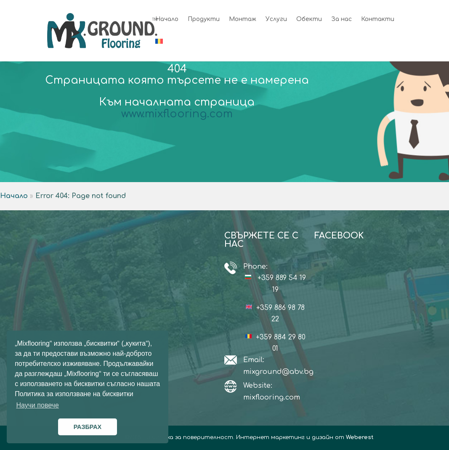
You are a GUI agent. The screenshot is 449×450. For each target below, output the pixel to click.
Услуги (276, 19)
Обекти (309, 19)
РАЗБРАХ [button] (87, 427)
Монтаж (242, 19)
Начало (166, 19)
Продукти (204, 19)
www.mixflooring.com (177, 114)
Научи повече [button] (37, 405)
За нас (341, 19)
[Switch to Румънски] (159, 50)
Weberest (360, 437)
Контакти (377, 19)
